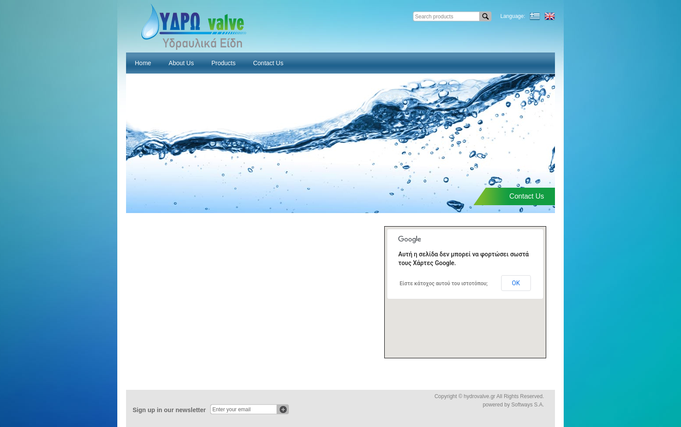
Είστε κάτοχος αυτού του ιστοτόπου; (444, 283)
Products (223, 63)
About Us (181, 63)
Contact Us (268, 63)
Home (143, 63)
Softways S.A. (527, 405)
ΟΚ (516, 283)
